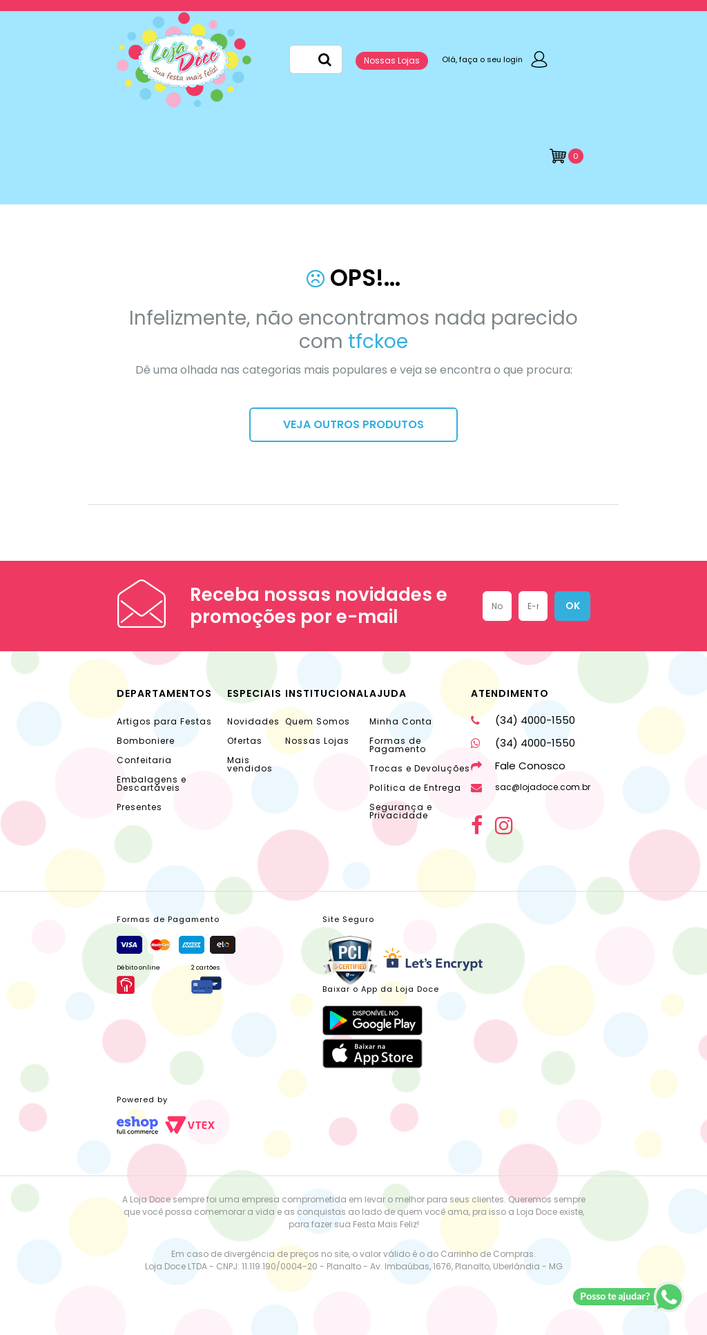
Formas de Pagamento (397, 745)
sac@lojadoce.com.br (530, 787)
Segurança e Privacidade (400, 811)
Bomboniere (146, 741)
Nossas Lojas (392, 60)
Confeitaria (144, 760)
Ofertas (244, 741)
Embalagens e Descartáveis (151, 784)
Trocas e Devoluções (419, 768)
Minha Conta (400, 721)
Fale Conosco (518, 765)
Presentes (139, 807)
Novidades (253, 721)
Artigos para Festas (164, 721)
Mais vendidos (250, 764)
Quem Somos (317, 721)
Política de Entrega (415, 788)
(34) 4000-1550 (523, 720)
